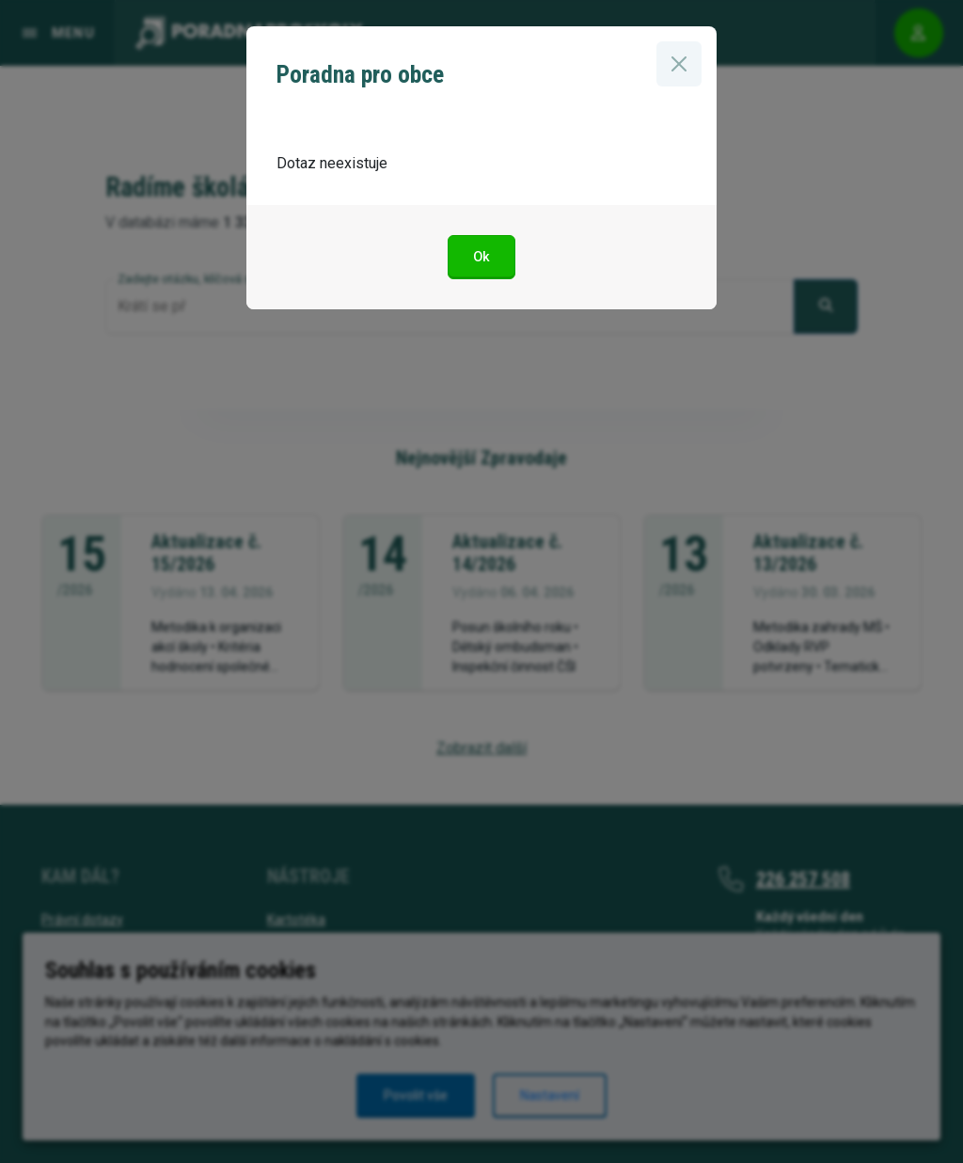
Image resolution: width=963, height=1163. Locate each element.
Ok (481, 257)
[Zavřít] (679, 63)
